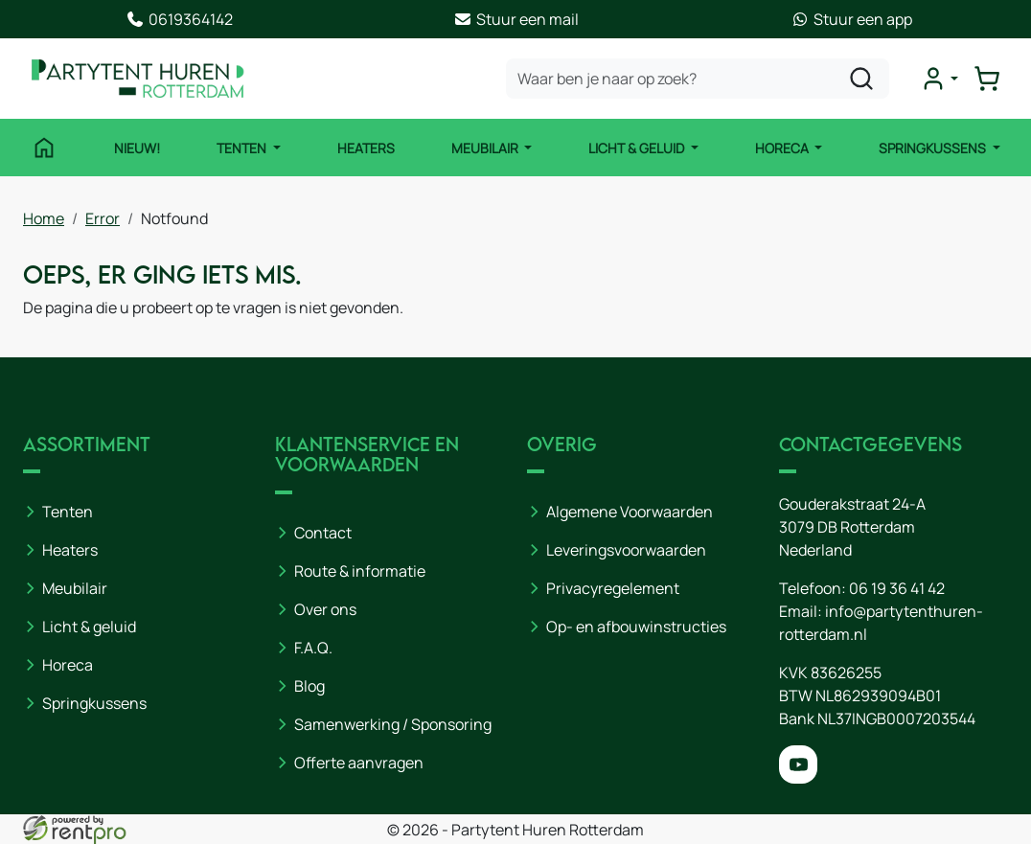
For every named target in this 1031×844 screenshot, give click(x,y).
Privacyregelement (612, 588)
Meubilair (486, 148)
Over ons (325, 609)
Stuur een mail (516, 19)
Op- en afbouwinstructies (636, 626)
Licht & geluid (89, 626)
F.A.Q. (313, 647)
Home (43, 218)
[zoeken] (861, 78)
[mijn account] (939, 78)
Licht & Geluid (637, 148)
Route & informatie (359, 571)
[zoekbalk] (697, 78)
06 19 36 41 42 (897, 588)
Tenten (243, 148)
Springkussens (934, 148)
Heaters (366, 148)
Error (102, 218)
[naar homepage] (138, 78)
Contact (323, 532)
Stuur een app (851, 19)
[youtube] (798, 764)
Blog (309, 685)
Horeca (783, 148)
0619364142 (179, 19)
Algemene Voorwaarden (629, 511)
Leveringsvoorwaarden (626, 549)
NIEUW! (137, 148)
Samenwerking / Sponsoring (393, 724)
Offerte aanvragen (359, 762)
